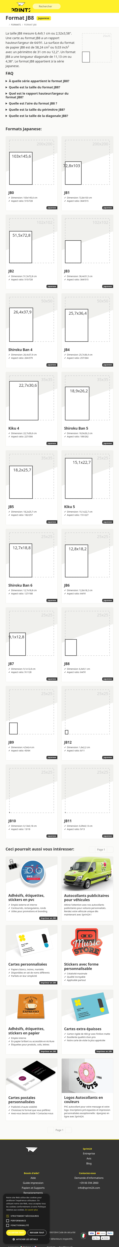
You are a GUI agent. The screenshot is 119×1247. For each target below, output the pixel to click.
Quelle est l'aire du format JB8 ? (33, 105)
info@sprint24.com (87, 1189)
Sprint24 (22, 7)
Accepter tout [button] (16, 1232)
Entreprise (87, 1155)
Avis (87, 1160)
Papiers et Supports (31, 1189)
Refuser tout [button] (37, 1232)
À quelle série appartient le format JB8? (39, 82)
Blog (87, 1165)
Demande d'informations (87, 1179)
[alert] (26, 1219)
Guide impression (31, 1184)
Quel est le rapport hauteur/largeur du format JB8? (37, 96)
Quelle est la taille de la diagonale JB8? (38, 117)
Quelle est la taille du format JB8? (34, 89)
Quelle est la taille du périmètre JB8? (37, 111)
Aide (31, 1179)
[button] (7, 1216)
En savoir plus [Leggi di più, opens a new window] (31, 1209)
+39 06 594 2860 (87, 1184)
